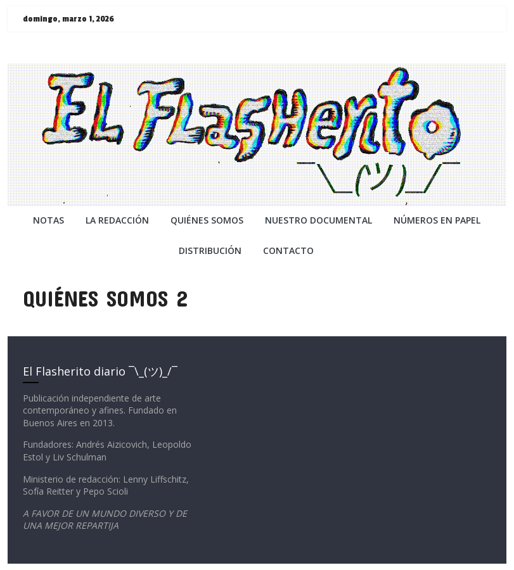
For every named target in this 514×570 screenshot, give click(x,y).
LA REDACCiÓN (117, 220)
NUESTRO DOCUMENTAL (318, 220)
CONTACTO (288, 250)
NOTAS (48, 220)
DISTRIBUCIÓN (210, 250)
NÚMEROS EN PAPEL (437, 220)
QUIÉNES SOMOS (206, 220)
